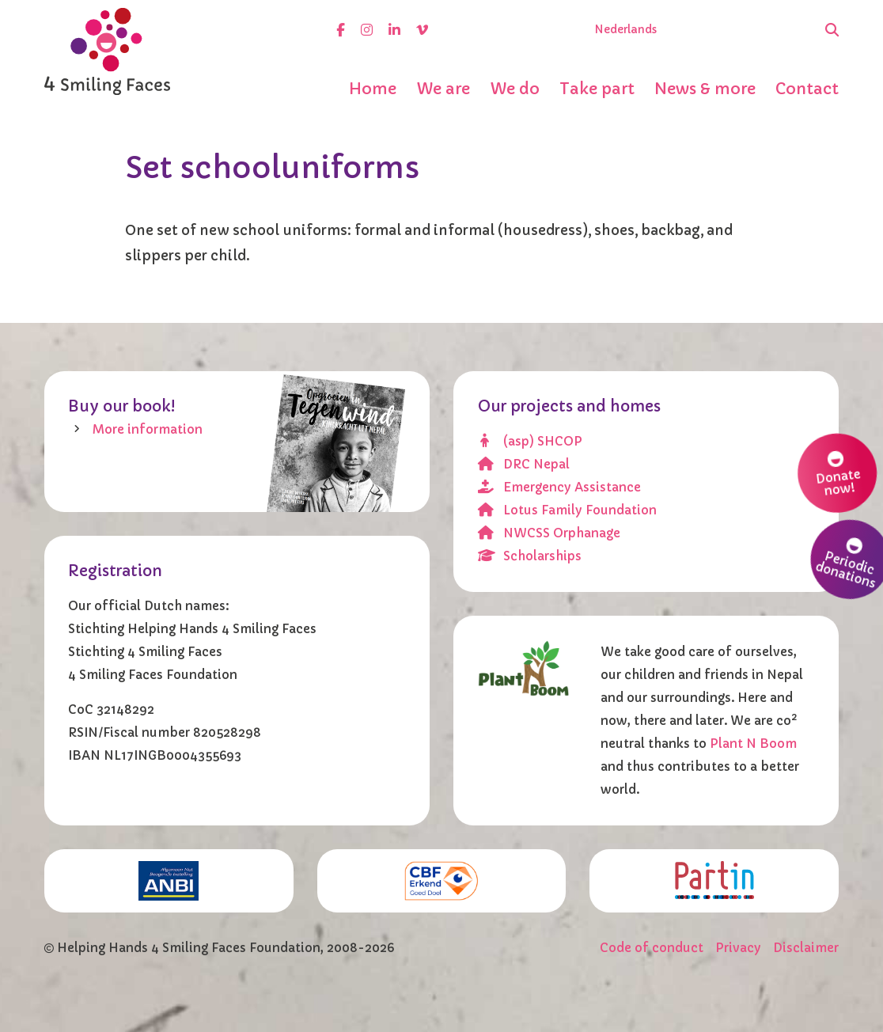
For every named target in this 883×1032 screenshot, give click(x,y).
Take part (597, 88)
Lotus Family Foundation (568, 510)
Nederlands (625, 29)
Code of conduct (651, 947)
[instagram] (367, 29)
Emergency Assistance (560, 487)
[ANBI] (169, 881)
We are (443, 88)
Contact (807, 88)
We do (515, 88)
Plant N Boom (753, 743)
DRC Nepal (524, 464)
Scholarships (530, 555)
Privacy (738, 947)
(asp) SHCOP (530, 441)
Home (372, 88)
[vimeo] (422, 29)
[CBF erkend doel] (442, 881)
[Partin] (714, 880)
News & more (705, 88)
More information (148, 429)
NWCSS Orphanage (549, 533)
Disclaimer (806, 947)
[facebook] (340, 29)
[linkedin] (394, 29)
